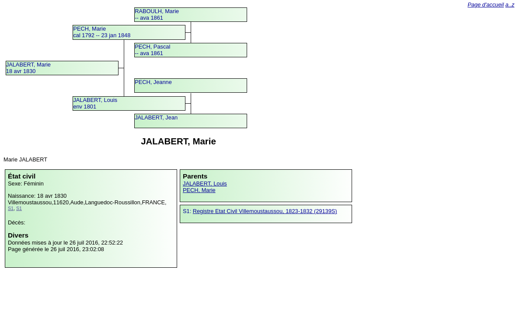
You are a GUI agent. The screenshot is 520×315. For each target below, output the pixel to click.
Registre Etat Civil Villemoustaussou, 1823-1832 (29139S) (265, 211)
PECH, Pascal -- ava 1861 (152, 49)
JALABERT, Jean (156, 117)
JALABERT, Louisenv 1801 (95, 103)
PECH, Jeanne (153, 82)
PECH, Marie (199, 190)
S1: (188, 211)
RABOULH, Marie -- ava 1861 (157, 14)
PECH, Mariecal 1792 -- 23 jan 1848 (101, 31)
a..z (510, 4)
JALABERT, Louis (205, 183)
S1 (11, 208)
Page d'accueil (486, 4)
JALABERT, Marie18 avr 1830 (28, 67)
